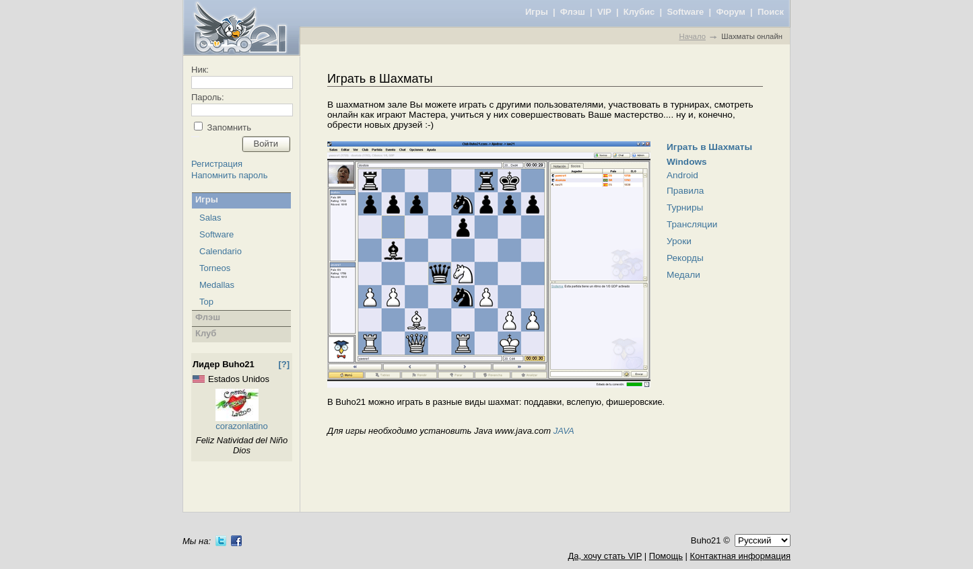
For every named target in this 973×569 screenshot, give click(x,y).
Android (682, 175)
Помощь (666, 556)
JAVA (563, 431)
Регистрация (216, 164)
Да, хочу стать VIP (605, 556)
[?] (284, 364)
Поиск (771, 12)
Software (685, 12)
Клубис (639, 12)
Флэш (572, 12)
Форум (730, 12)
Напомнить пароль (229, 175)
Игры (536, 12)
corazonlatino (241, 426)
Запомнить (228, 127)
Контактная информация (740, 556)
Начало (692, 36)
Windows (687, 162)
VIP (604, 12)
